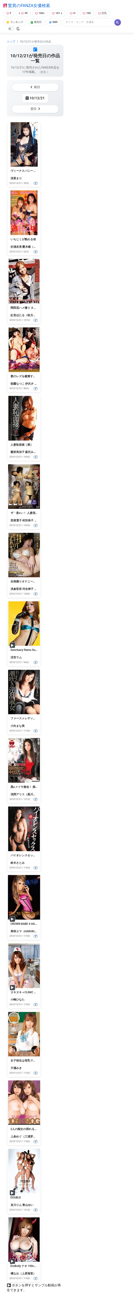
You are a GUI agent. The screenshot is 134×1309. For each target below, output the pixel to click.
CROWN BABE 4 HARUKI (26, 923)
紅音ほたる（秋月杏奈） (26, 315)
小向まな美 (18, 726)
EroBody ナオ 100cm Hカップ (29, 1266)
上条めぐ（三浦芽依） (25, 1136)
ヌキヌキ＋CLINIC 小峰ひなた (29, 992)
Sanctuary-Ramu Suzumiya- (28, 650)
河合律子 (28, 589)
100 (87, 13)
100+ (40, 13)
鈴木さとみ (18, 862)
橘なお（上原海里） (23, 1273)
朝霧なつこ (18, 383)
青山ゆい (28, 1205)
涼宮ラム (16, 657)
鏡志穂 (38, 383)
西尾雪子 (16, 520)
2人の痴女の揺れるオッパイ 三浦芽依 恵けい (39, 1129)
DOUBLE (16, 1197)
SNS (53, 22)
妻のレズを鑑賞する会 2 (26, 376)
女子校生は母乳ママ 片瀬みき (29, 1060)
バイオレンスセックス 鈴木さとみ (32, 855)
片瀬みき (16, 1068)
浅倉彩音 (16, 589)
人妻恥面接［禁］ (22, 444)
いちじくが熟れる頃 (23, 239)
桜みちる (39, 589)
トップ (11, 41)
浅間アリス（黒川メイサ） (27, 794)
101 (57, 13)
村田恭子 (28, 520)
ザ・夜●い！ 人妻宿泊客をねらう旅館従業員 (38, 513)
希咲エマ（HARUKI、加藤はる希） (32, 931)
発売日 (36, 22)
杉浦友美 (16, 246)
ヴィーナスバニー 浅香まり (28, 170)
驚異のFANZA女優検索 (26, 5)
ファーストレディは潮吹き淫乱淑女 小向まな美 (40, 718)
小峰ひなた (18, 999)
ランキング (14, 22)
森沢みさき (32, 452)
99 (23, 13)
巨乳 (102, 13)
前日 (35, 87)
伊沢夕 (29, 383)
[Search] (88, 22)
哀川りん (16, 1205)
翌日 (35, 109)
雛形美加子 (18, 452)
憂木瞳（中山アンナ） (36, 246)
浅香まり (16, 178)
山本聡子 (39, 520)
